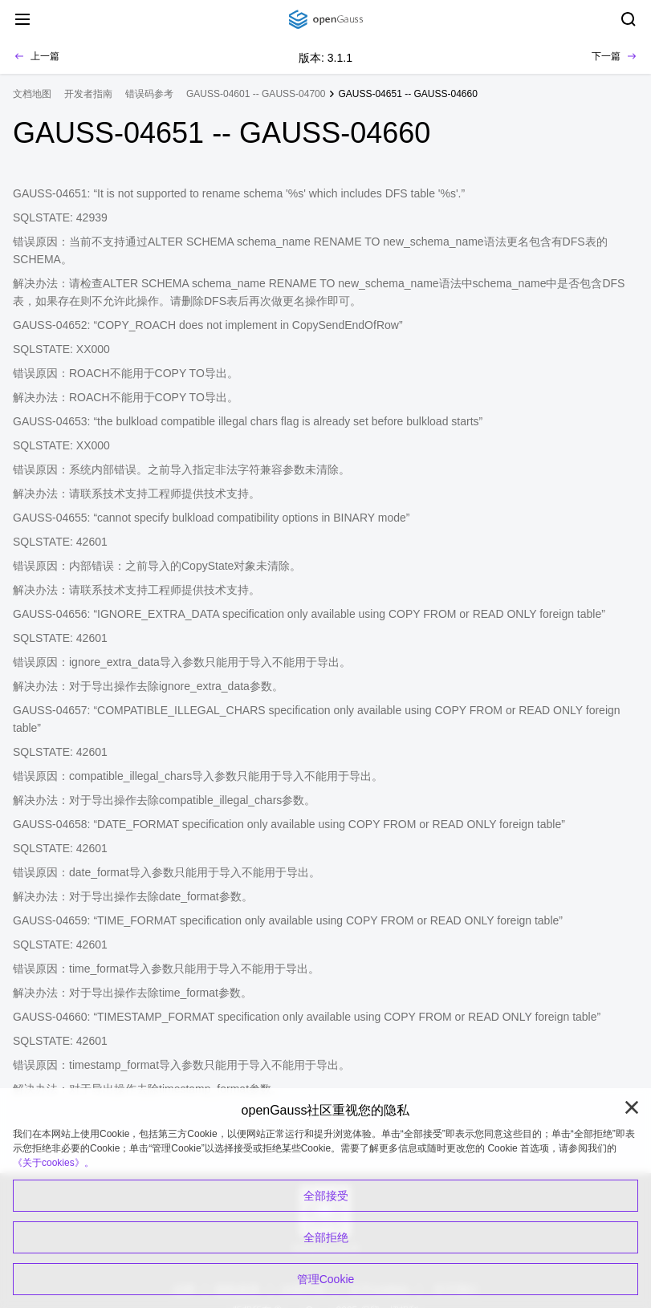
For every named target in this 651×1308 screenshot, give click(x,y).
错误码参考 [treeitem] (149, 94)
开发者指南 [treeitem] (88, 94)
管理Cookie (326, 1279)
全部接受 (325, 1195)
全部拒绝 (325, 1237)
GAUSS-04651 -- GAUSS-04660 (407, 94)
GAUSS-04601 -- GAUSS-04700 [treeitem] (255, 94)
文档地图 (32, 94)
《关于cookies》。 (53, 1162)
